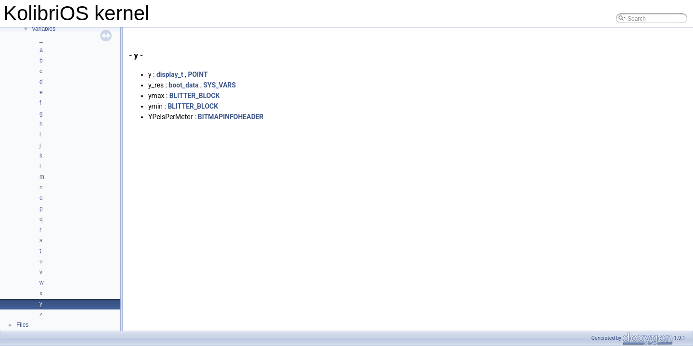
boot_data (184, 85)
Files (22, 324)
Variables (43, 28)
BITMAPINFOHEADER (231, 117)
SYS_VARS (220, 85)
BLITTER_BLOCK (194, 95)
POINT (197, 74)
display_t (169, 74)
